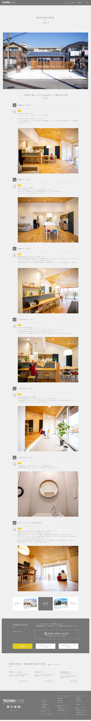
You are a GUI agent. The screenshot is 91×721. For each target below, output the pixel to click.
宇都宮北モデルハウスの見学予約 (45, 647)
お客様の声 (45, 705)
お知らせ (44, 703)
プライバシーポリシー (62, 715)
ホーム (43, 697)
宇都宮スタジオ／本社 (81, 711)
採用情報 (78, 705)
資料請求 (78, 3)
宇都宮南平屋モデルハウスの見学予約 (68, 647)
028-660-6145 (58, 634)
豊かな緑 (60, 703)
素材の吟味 (60, 701)
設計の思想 (60, 699)
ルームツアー (45, 699)
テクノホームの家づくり (63, 697)
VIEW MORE (23, 681)
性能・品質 (78, 701)
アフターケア (79, 703)
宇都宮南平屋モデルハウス (64, 711)
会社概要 (78, 699)
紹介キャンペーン (46, 712)
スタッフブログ (46, 710)
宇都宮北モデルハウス (63, 709)
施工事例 (44, 701)
